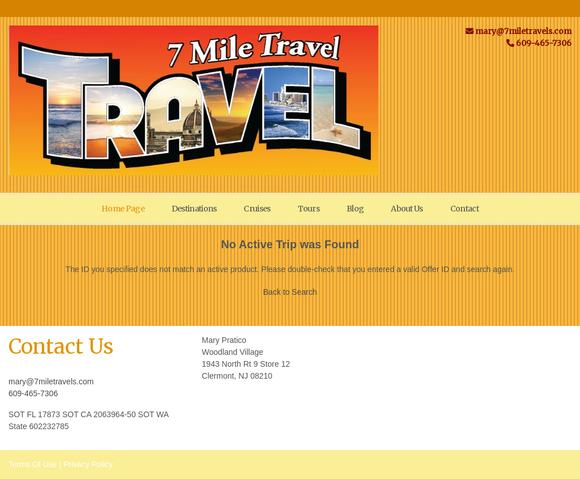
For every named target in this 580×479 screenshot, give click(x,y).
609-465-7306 (33, 393)
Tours (309, 209)
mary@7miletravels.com (50, 381)
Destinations (194, 209)
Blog (355, 209)
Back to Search (290, 291)
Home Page (122, 209)
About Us (407, 209)
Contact (464, 209)
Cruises (257, 209)
